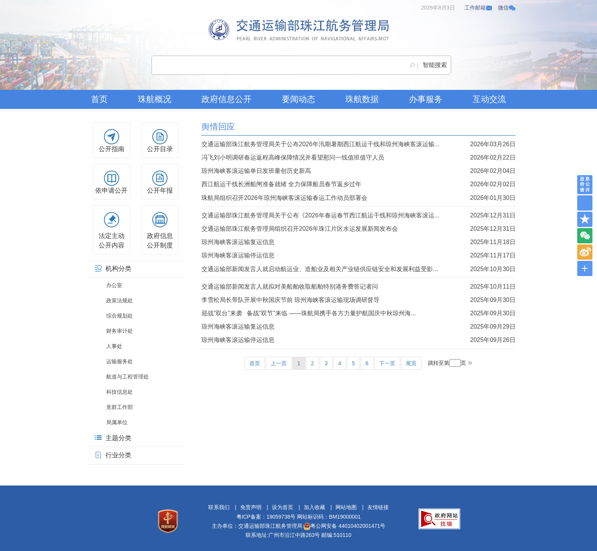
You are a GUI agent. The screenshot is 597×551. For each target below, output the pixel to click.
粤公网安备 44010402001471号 (344, 526)
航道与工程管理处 (127, 377)
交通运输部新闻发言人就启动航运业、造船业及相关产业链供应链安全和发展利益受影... (358, 269)
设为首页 (282, 507)
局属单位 (117, 422)
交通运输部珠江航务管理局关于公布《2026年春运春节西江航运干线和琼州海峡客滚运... (358, 215)
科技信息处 (119, 392)
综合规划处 (119, 316)
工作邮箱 (479, 8)
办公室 (114, 285)
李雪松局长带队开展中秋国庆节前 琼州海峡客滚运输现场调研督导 (358, 300)
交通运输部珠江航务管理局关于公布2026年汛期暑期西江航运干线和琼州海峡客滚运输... (358, 144)
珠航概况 (154, 99)
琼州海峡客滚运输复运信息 (358, 242)
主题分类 (113, 438)
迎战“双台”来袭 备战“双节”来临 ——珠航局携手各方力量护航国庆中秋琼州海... (358, 313)
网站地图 (346, 507)
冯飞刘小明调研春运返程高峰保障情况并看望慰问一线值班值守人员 (358, 157)
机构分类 (113, 268)
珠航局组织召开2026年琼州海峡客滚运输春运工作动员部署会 (358, 197)
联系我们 (219, 507)
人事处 (114, 346)
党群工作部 (119, 407)
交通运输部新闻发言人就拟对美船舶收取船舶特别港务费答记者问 (358, 286)
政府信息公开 (226, 99)
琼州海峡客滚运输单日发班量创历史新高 (358, 170)
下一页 (387, 363)
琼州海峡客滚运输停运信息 (358, 255)
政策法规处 (119, 300)
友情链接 (378, 507)
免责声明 (251, 507)
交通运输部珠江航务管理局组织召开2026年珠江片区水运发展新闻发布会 (358, 228)
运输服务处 (119, 361)
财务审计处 (119, 331)
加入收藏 (314, 507)
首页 (99, 99)
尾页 (411, 363)
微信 (507, 8)
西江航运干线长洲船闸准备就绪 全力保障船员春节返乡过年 (358, 184)
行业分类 (113, 455)
